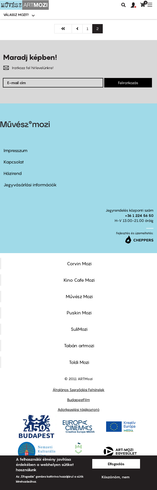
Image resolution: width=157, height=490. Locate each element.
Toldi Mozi (79, 362)
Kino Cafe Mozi (79, 280)
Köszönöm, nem (116, 477)
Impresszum (15, 150)
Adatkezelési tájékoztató (78, 409)
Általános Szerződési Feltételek (78, 390)
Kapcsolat (14, 161)
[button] (135, 5)
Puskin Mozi (79, 312)
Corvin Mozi (79, 263)
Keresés (123, 5)
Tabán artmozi (79, 345)
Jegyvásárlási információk (30, 184)
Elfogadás (116, 464)
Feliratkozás (128, 83)
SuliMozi (79, 329)
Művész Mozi (79, 296)
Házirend (13, 173)
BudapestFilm (78, 400)
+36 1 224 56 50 (139, 215)
